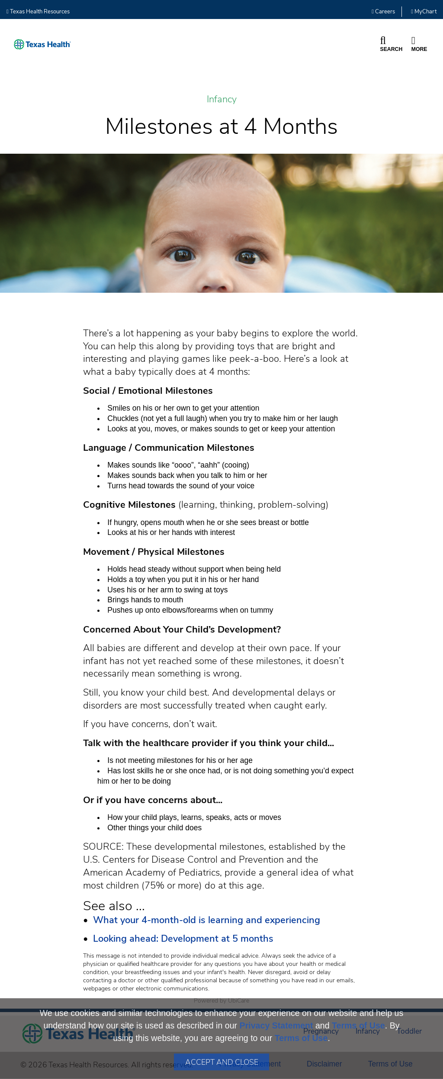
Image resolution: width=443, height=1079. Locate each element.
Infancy (222, 99)
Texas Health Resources (38, 12)
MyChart (424, 12)
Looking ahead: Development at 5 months (183, 938)
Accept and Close (221, 1062)
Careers (383, 12)
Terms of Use (358, 1025)
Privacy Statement (276, 1025)
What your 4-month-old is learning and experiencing (206, 920)
